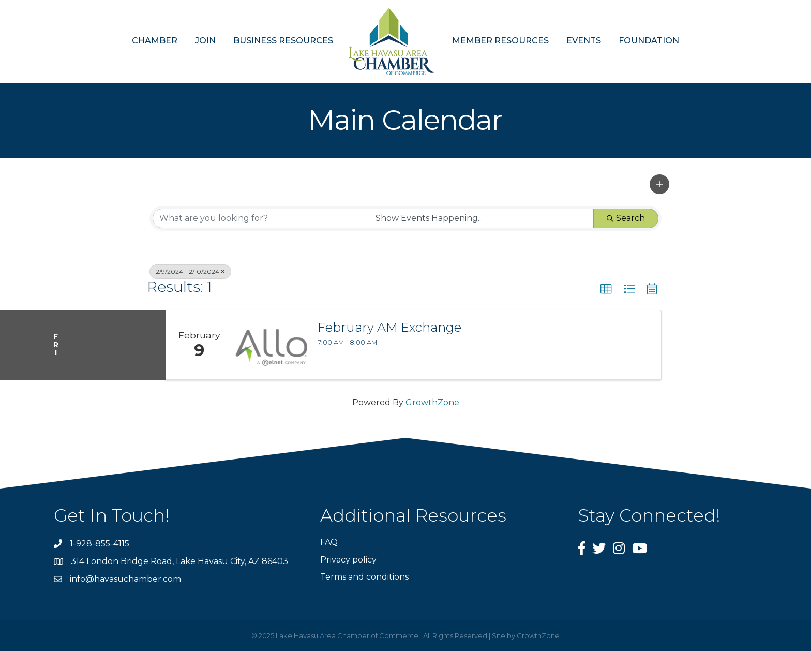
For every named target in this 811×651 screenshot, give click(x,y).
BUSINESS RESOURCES (283, 41)
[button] (659, 184)
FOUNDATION (649, 41)
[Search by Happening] (481, 218)
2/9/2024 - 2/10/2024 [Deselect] (190, 271)
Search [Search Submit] (626, 218)
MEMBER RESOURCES (500, 41)
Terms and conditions (364, 577)
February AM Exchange (389, 327)
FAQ (329, 542)
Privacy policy (348, 560)
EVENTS (583, 41)
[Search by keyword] (261, 218)
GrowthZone (432, 402)
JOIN (205, 41)
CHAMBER (154, 41)
